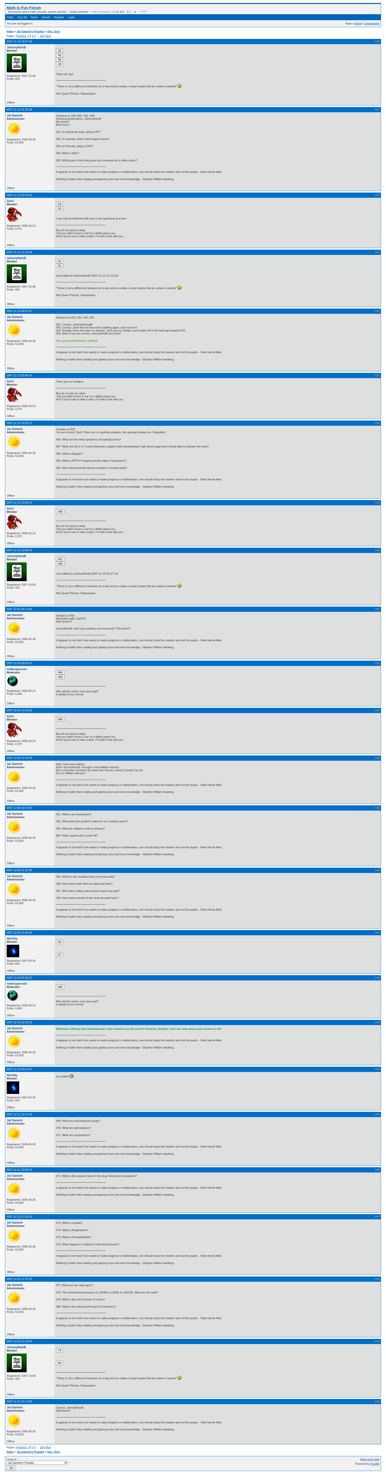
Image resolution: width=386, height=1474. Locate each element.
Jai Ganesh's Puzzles (30, 31)
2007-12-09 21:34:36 (19, 932)
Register (59, 17)
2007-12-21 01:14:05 (19, 1401)
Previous (21, 35)
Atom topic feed (369, 1459)
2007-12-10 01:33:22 (19, 977)
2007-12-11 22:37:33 (19, 1114)
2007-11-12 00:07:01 (19, 311)
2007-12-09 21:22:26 (19, 870)
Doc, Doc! (53, 31)
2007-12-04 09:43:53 (19, 663)
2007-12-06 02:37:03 (19, 807)
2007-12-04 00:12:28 (19, 609)
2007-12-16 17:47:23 (19, 1278)
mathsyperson (17, 669)
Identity (12, 938)
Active (358, 23)
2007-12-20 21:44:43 (19, 1341)
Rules (34, 17)
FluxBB (375, 1463)
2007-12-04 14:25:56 (19, 710)
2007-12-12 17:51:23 (19, 1216)
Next (48, 35)
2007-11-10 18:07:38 (19, 41)
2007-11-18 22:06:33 (19, 550)
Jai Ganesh (15, 115)
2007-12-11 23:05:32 (19, 1169)
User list (22, 17)
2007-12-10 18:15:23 (19, 1022)
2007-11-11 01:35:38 (19, 109)
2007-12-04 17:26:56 (19, 757)
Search (46, 17)
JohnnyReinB (16, 47)
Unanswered (371, 23)
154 (42, 35)
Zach (10, 201)
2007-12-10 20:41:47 (19, 1069)
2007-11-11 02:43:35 (19, 195)
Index (10, 17)
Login (71, 17)
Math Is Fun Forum (24, 7)
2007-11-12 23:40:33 (19, 502)
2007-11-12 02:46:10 (19, 375)
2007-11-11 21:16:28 (19, 252)
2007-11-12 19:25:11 (19, 422)
